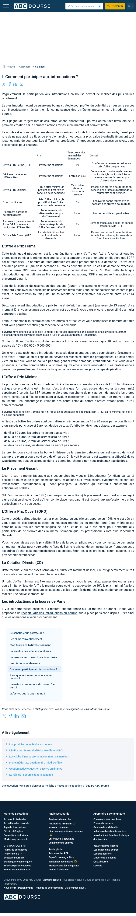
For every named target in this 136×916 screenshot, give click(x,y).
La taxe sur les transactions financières (33, 657)
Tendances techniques (61, 861)
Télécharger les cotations (17, 865)
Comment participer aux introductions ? (33, 669)
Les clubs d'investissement (26, 639)
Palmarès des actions (15, 849)
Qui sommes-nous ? (75, 887)
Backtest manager (58, 827)
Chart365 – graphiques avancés (66, 831)
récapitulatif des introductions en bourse (49, 613)
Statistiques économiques (18, 861)
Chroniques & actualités (61, 838)
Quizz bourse (100, 861)
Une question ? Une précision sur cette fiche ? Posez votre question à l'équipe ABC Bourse (55, 785)
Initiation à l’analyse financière (109, 831)
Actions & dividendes (15, 819)
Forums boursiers (103, 823)
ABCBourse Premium (60, 823)
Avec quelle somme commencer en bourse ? (31, 677)
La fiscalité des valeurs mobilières (30, 651)
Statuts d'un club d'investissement (30, 645)
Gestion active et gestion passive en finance (35, 768)
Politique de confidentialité (49, 887)
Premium (115, 6)
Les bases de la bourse (105, 849)
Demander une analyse (61, 842)
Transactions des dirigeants (64, 865)
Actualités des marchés (17, 823)
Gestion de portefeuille (105, 827)
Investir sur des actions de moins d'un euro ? (32, 686)
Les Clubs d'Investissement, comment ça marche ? (39, 756)
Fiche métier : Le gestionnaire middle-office (35, 762)
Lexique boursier (102, 853)
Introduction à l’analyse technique (111, 835)
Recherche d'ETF (13, 853)
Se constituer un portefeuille (27, 633)
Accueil (11, 66)
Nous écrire (10, 887)
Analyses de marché (60, 819)
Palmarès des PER (58, 853)
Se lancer (40, 66)
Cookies (97, 865)
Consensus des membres (107, 819)
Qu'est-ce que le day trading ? (27, 693)
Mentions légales (52, 879)
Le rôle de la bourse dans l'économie (31, 774)
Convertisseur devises (16, 835)
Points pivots (55, 849)
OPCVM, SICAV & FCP (15, 845)
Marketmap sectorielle (16, 839)
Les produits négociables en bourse (30, 744)
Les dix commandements (25, 663)
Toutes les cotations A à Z (18, 869)
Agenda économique (15, 827)
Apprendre (24, 66)
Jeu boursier (100, 839)
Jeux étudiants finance (105, 845)
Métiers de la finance (104, 857)
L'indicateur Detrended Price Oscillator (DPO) (36, 750)
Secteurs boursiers (14, 857)
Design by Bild (25, 887)
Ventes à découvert (59, 869)
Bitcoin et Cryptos (13, 831)
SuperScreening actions (62, 857)
